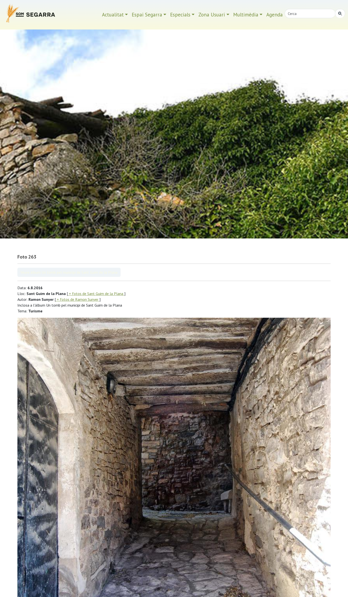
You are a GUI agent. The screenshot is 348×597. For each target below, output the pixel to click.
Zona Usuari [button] (211, 14)
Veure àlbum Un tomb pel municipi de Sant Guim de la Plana (69, 272)
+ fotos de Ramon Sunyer (77, 299)
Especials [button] (180, 14)
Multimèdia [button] (245, 14)
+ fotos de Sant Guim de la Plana (96, 293)
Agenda (274, 14)
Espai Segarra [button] (147, 14)
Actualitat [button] (113, 14)
